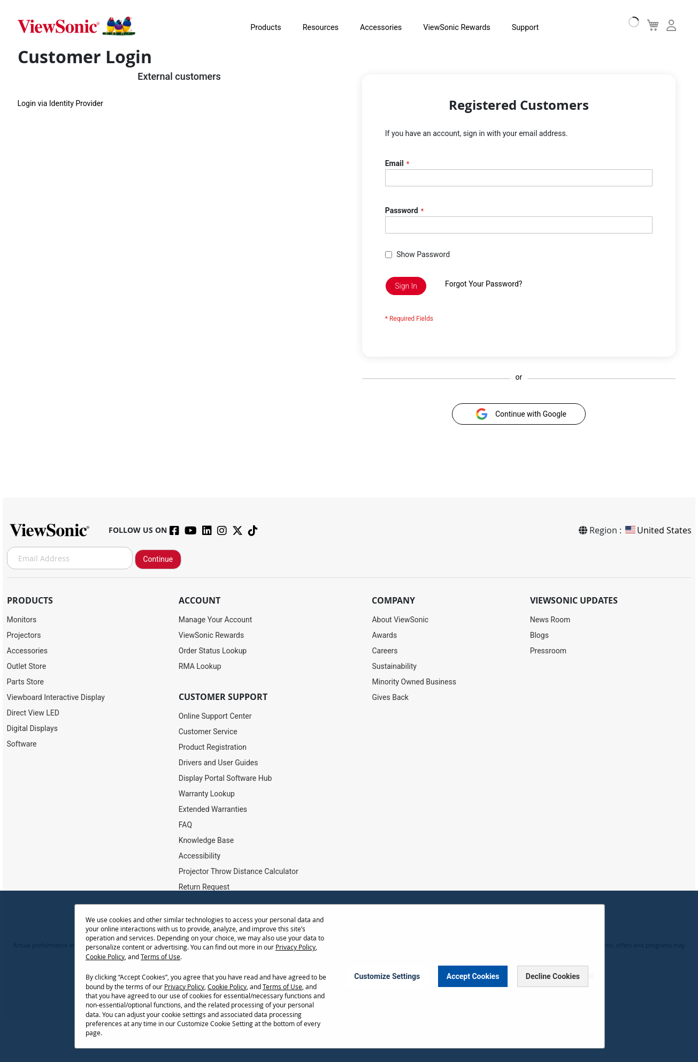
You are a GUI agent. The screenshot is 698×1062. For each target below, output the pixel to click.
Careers (384, 650)
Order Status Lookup (213, 650)
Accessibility (199, 856)
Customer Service (208, 731)
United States (658, 530)
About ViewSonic (400, 619)
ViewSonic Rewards (440, 26)
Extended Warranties (213, 809)
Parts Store (25, 681)
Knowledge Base (206, 840)
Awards (384, 635)
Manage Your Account (215, 619)
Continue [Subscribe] (158, 559)
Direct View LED (33, 713)
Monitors (22, 619)
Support (508, 26)
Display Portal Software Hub (225, 778)
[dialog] (349, 976)
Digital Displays (32, 728)
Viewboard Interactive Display (56, 697)
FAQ (185, 824)
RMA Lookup (200, 666)
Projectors (24, 635)
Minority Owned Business (414, 681)
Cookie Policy (105, 957)
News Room (550, 619)
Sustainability (394, 666)
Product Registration (213, 747)
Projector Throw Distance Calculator (238, 871)
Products (253, 26)
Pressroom (548, 650)
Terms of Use (160, 957)
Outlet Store (27, 666)
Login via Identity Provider (60, 105)
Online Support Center (215, 716)
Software (22, 744)
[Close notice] (590, 976)
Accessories (366, 26)
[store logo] (76, 25)
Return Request (204, 887)
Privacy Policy (295, 948)
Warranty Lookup (207, 793)
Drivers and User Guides (218, 762)
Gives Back (390, 697)
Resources (307, 26)
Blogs (539, 635)
